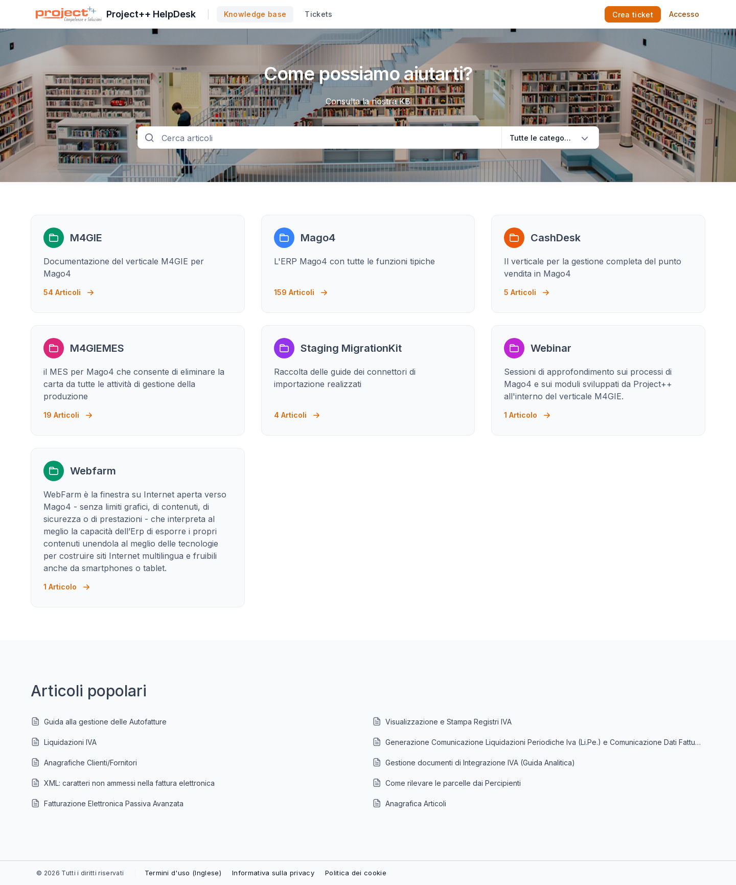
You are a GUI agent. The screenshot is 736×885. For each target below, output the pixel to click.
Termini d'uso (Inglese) (183, 873)
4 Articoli (297, 412)
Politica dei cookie (355, 873)
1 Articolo (527, 412)
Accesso (684, 14)
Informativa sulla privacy (273, 873)
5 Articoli (526, 290)
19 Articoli (68, 412)
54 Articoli (68, 290)
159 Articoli (301, 290)
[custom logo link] (68, 14)
